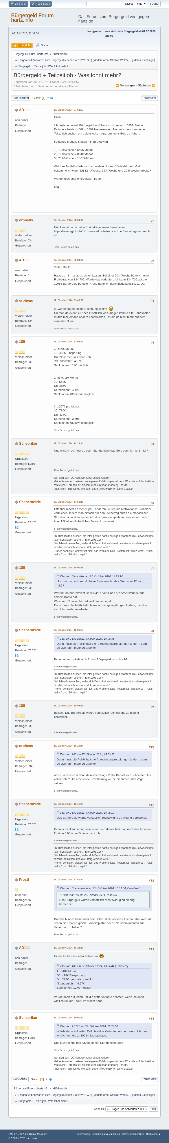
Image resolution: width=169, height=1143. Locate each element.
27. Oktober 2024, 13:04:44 (68, 341)
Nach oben (20, 1079)
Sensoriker (28, 443)
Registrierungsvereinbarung (105, 1134)
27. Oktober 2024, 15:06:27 (68, 630)
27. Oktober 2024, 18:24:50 (68, 947)
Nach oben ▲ (153, 1134)
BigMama (135, 60)
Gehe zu (99, 1108)
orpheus (26, 220)
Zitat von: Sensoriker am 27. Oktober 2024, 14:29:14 (91, 576)
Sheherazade (30, 502)
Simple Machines (38, 1134)
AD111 (24, 110)
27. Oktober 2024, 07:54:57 (68, 109)
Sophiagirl (148, 60)
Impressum (83, 1134)
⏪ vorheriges (125, 85)
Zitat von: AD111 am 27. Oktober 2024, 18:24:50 (89, 1026)
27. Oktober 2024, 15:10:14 (68, 745)
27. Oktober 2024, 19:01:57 (68, 1017)
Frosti (24, 880)
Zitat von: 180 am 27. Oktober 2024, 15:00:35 (87, 638)
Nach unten (21, 98)
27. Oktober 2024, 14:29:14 (68, 443)
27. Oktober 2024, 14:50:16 (68, 502)
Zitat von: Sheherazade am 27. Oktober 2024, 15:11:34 (93, 888)
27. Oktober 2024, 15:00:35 (68, 567)
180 (22, 342)
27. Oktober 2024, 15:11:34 (68, 804)
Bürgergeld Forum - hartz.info (34, 17)
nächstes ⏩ (147, 85)
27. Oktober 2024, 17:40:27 (68, 879)
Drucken (149, 98)
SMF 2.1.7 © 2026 (18, 1134)
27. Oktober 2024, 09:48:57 (68, 300)
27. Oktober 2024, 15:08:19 (68, 705)
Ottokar (114, 60)
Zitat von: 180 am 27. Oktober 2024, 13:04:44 (87, 966)
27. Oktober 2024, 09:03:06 (68, 260)
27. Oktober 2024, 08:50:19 (68, 220)
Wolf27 (124, 60)
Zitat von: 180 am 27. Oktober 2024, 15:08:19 (87, 812)
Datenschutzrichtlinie (133, 1134)
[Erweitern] (133, 888)
